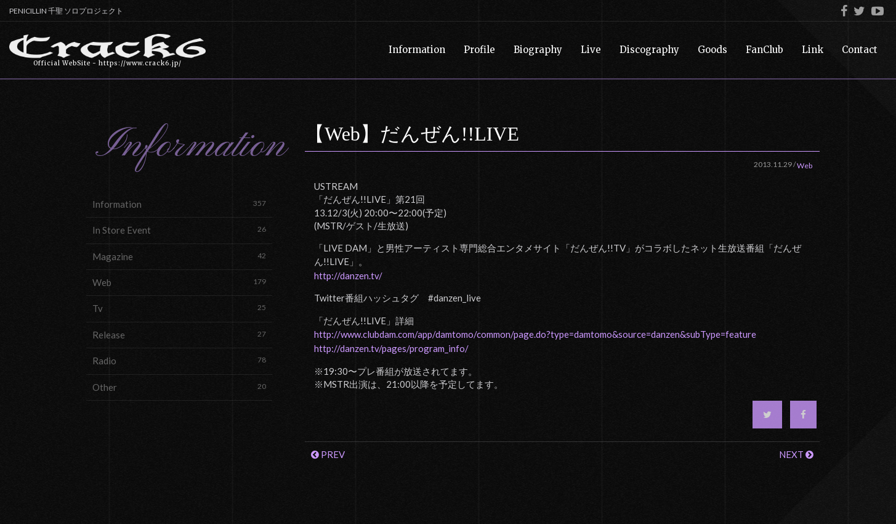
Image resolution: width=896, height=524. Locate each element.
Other (179, 387)
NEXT (796, 454)
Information (179, 204)
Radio (179, 360)
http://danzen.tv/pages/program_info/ (391, 348)
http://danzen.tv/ (348, 275)
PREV (328, 454)
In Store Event (179, 229)
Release (179, 334)
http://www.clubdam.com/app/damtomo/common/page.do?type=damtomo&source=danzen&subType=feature (535, 334)
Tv (179, 308)
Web (179, 282)
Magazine (179, 256)
